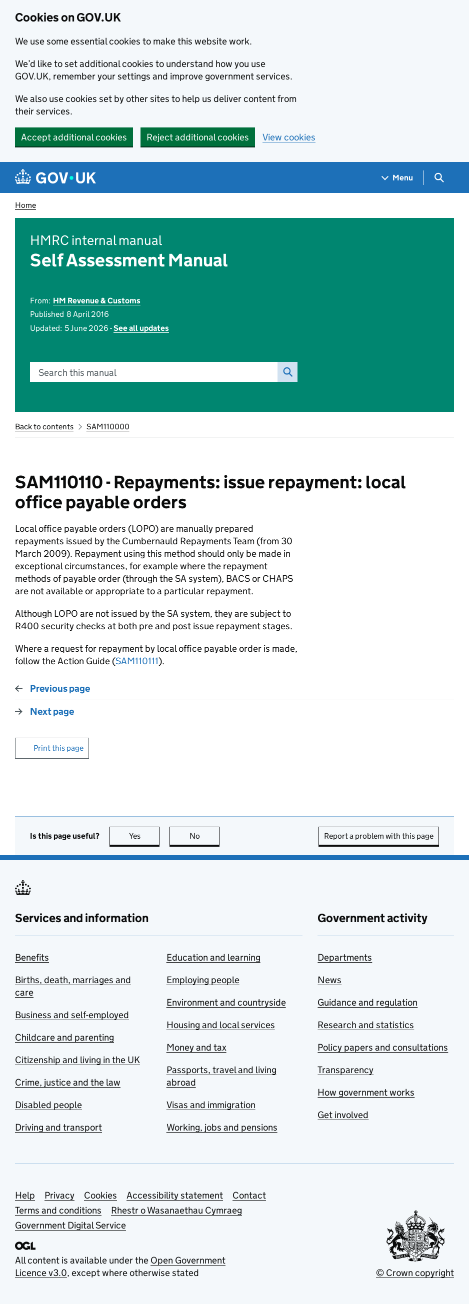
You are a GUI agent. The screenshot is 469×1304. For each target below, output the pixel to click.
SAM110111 (137, 661)
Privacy (59, 1195)
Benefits (32, 957)
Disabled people (48, 1105)
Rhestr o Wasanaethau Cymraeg (176, 1210)
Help (25, 1195)
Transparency (346, 1070)
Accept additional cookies (74, 137)
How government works (366, 1092)
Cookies (100, 1195)
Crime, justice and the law (67, 1082)
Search (285, 372)
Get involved (343, 1115)
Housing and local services (220, 1025)
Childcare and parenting (64, 1037)
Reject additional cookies (197, 137)
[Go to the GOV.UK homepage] (55, 177)
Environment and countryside (226, 1002)
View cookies (289, 137)
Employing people (203, 980)
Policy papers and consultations (383, 1047)
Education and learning (213, 957)
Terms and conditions (58, 1210)
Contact (249, 1195)
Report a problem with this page (379, 836)
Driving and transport (58, 1127)
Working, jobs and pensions (222, 1127)
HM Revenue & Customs (96, 300)
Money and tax (196, 1047)
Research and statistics (366, 1025)
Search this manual (77, 372)
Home (25, 205)
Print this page (59, 748)
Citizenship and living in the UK (77, 1060)
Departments (345, 957)
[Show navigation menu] (398, 177)
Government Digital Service (70, 1225)
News (330, 980)
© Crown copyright (415, 1273)
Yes (144, 836)
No (205, 836)
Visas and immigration (211, 1105)
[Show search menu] (439, 177)
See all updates (141, 328)
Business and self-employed (72, 1015)
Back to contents (44, 426)
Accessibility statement (174, 1195)
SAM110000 (108, 426)
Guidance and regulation (368, 1002)
